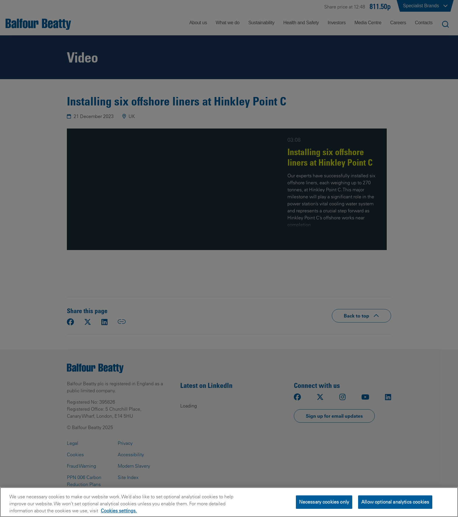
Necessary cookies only (324, 502)
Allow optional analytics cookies (395, 502)
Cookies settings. (119, 510)
